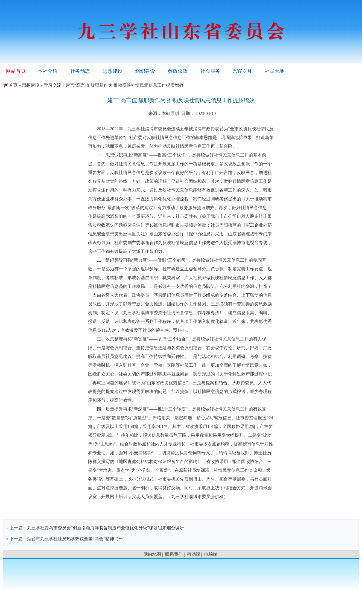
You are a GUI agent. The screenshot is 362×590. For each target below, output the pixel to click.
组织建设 (145, 71)
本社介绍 (47, 71)
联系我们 (174, 554)
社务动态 (80, 71)
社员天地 (274, 71)
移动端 (193, 554)
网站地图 (152, 554)
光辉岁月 (242, 71)
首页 (10, 85)
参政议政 (178, 71)
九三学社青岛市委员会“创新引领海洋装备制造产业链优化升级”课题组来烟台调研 (105, 527)
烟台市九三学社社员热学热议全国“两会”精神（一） (77, 538)
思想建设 (112, 71)
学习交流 (52, 85)
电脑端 (210, 554)
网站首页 (16, 71)
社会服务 (210, 71)
